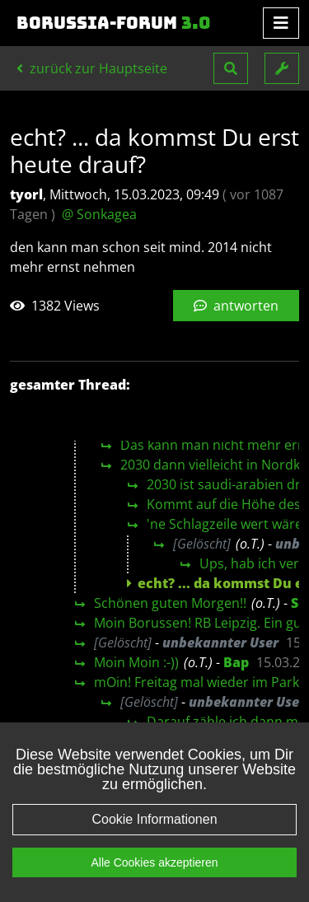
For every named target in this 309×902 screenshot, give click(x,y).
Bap (236, 662)
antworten (236, 306)
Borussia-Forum (113, 23)
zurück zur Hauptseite (91, 68)
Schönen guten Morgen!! (170, 603)
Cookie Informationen (154, 819)
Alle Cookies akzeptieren (154, 862)
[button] (230, 68)
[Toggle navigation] (281, 23)
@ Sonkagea (99, 214)
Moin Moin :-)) (136, 662)
